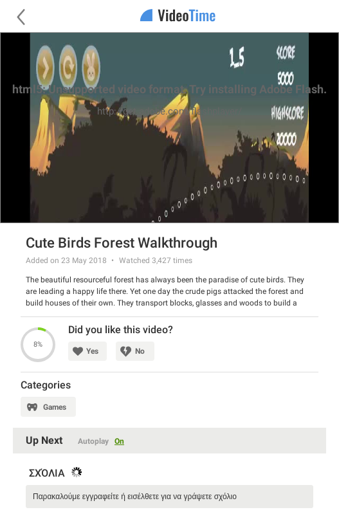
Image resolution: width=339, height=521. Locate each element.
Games (54, 407)
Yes (92, 351)
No (140, 351)
